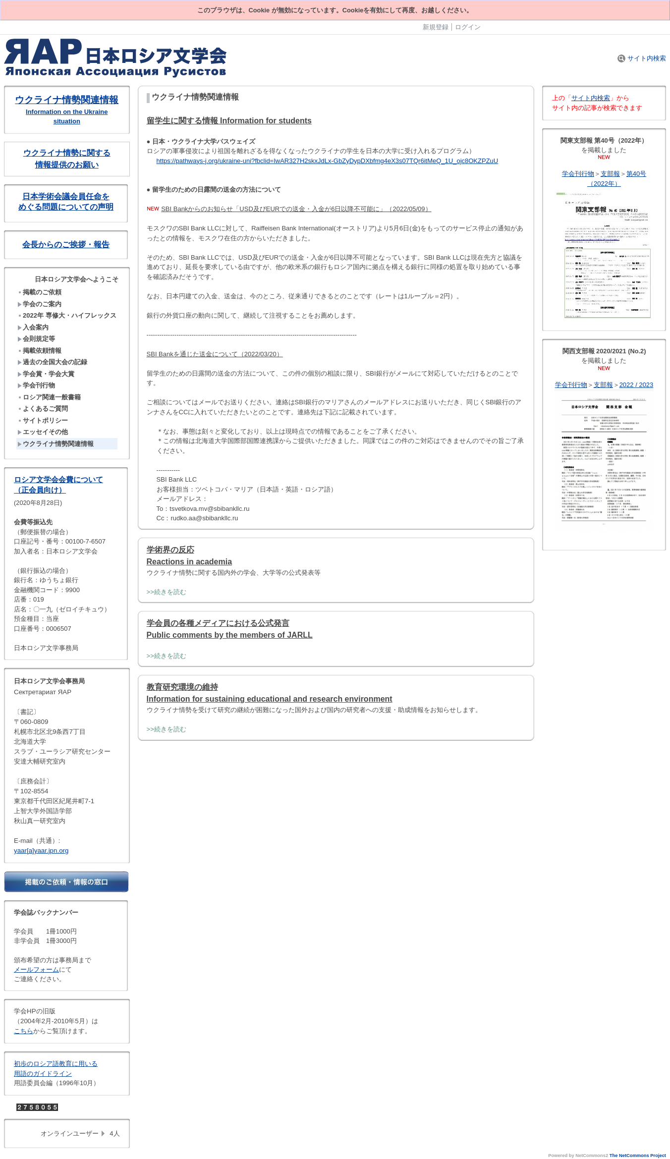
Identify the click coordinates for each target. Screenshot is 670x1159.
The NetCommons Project (638, 1155)
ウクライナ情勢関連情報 (66, 100)
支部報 (610, 173)
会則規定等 (36, 338)
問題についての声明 (77, 207)
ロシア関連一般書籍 (49, 397)
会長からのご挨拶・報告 (66, 244)
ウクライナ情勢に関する (67, 153)
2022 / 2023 (636, 384)
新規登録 (435, 27)
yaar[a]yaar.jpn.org (41, 850)
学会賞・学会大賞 (45, 374)
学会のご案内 (39, 304)
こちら (23, 1031)
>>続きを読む (166, 592)
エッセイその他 (42, 432)
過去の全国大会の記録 (52, 362)
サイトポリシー (42, 420)
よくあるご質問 (42, 408)
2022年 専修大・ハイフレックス (66, 315)
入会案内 (33, 327)
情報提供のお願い (67, 165)
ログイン (468, 27)
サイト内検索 (641, 58)
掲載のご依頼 (39, 292)
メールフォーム (36, 969)
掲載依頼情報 (39, 350)
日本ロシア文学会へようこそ (76, 279)
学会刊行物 (36, 385)
